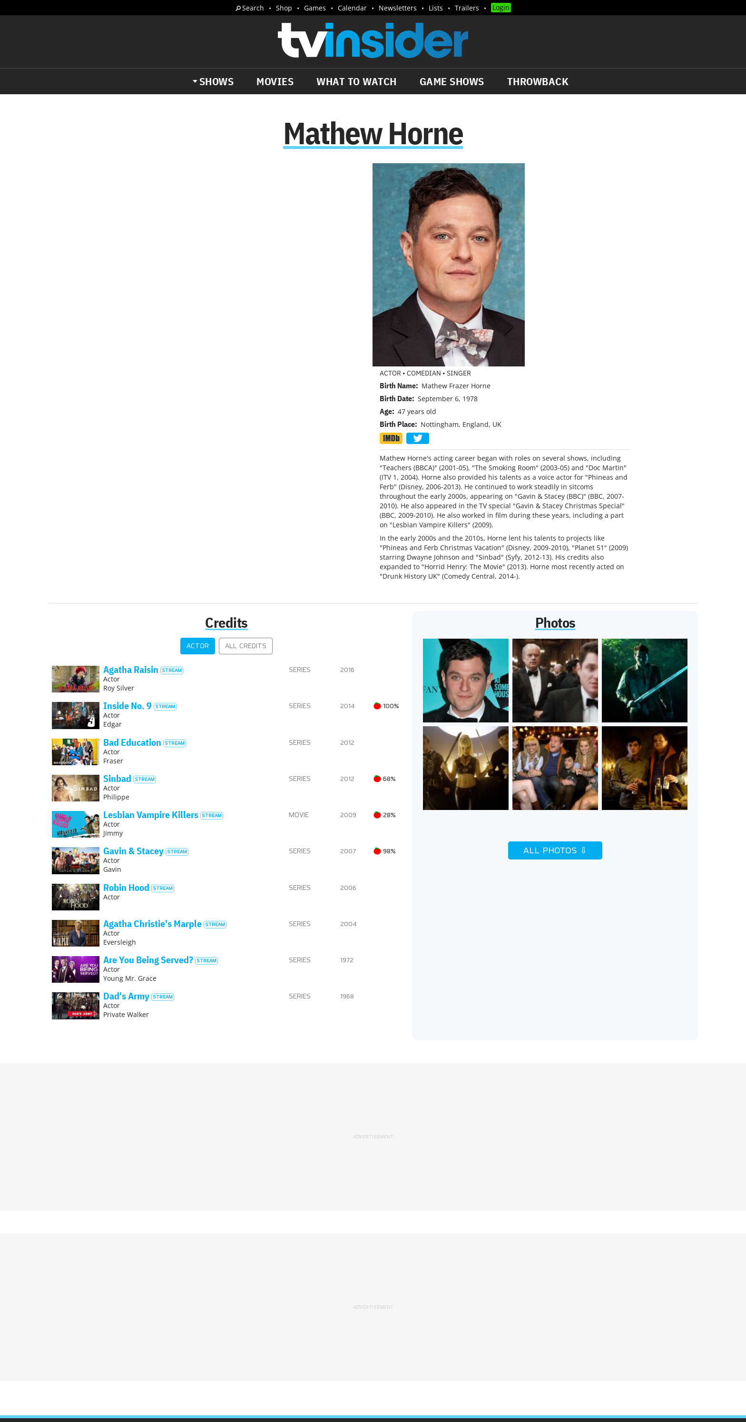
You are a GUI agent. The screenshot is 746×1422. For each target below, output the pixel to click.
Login (501, 7)
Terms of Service (441, 1272)
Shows (216, 81)
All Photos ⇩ (555, 648)
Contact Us (529, 1260)
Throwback (538, 81)
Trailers (467, 7)
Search (253, 7)
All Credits (245, 444)
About (391, 1260)
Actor (197, 444)
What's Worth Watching (161, 1302)
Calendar (352, 7)
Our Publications (428, 1309)
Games (315, 7)
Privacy (393, 1272)
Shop (284, 7)
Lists (436, 7)
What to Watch (356, 81)
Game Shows (452, 81)
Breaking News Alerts (252, 1302)
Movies (275, 81)
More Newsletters (96, 1330)
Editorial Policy (476, 1260)
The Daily (87, 1302)
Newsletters (398, 7)
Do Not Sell (496, 1272)
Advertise (425, 1260)
